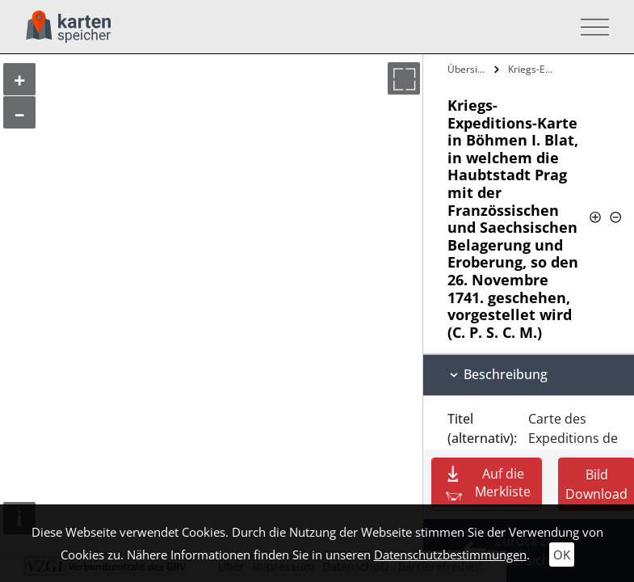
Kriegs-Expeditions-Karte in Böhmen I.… (534, 69)
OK (561, 554)
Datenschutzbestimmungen (450, 554)
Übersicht (468, 69)
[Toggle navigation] (590, 27)
